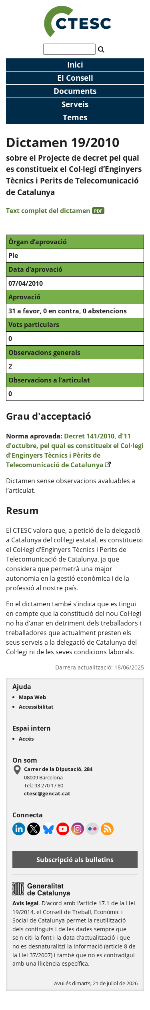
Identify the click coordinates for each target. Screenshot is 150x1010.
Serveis (75, 104)
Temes (75, 117)
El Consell (75, 77)
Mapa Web (32, 697)
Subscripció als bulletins (75, 859)
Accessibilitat (36, 706)
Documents (75, 91)
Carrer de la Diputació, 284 (58, 769)
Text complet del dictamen (55, 210)
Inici (75, 64)
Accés (26, 738)
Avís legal (25, 903)
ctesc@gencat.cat (47, 793)
